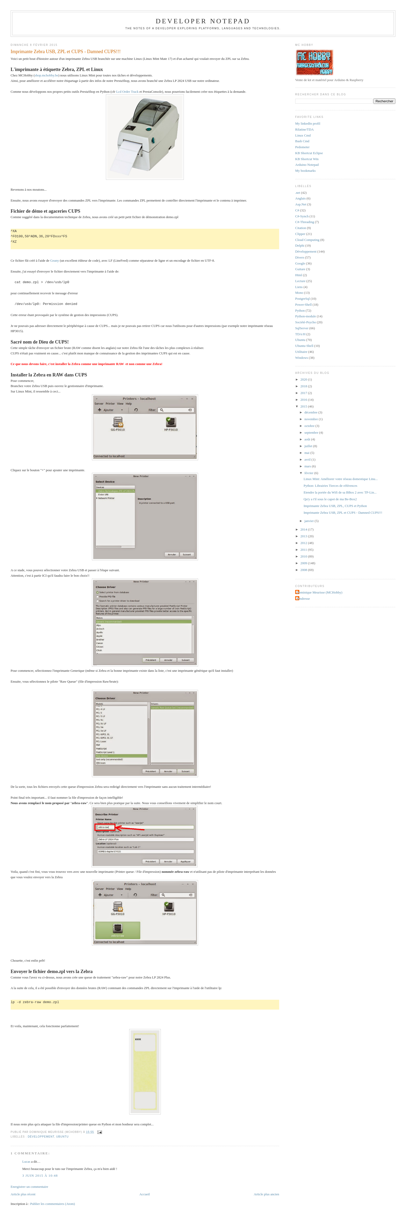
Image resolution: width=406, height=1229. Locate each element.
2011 (304, 550)
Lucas (26, 1161)
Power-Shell (303, 304)
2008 (304, 570)
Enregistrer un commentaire (29, 1187)
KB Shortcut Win (306, 159)
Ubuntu (62, 1136)
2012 (304, 543)
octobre (309, 426)
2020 (304, 379)
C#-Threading (304, 222)
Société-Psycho (305, 322)
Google (300, 263)
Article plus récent (23, 1194)
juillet (308, 446)
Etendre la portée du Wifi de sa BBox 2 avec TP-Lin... (340, 492)
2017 (304, 393)
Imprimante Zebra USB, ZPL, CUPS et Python (335, 506)
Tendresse (303, 599)
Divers (299, 257)
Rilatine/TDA (304, 129)
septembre (311, 432)
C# (297, 210)
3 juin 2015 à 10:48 (40, 1175)
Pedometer (302, 147)
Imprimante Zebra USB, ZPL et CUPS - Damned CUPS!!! (66, 51)
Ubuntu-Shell (304, 346)
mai (307, 453)
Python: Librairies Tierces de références (330, 486)
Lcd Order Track (127, 92)
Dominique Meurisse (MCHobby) (319, 592)
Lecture (300, 281)
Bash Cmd (302, 141)
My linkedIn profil (307, 123)
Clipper (300, 234)
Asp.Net (300, 204)
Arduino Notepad (307, 165)
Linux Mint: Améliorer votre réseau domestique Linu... (341, 479)
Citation (300, 228)
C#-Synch (302, 216)
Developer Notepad (203, 21)
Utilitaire (301, 352)
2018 (304, 386)
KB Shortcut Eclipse (309, 153)
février (309, 473)
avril (307, 459)
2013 (304, 536)
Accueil (144, 1194)
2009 (304, 563)
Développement (41, 1136)
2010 (304, 556)
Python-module (305, 316)
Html (298, 275)
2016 (304, 400)
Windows (301, 358)
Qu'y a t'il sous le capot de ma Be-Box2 (330, 499)
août (307, 439)
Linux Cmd (303, 135)
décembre (311, 412)
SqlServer (301, 328)
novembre (311, 419)
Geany (54, 260)
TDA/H (300, 334)
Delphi (299, 245)
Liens (299, 287)
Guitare (300, 269)
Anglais (300, 198)
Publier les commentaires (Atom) (52, 1204)
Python (300, 310)
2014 (304, 529)
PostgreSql (302, 299)
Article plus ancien (266, 1194)
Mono (299, 293)
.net (297, 193)
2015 (304, 406)
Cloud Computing (307, 240)
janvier (309, 521)
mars (308, 466)
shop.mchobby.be (46, 75)
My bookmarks (305, 171)
